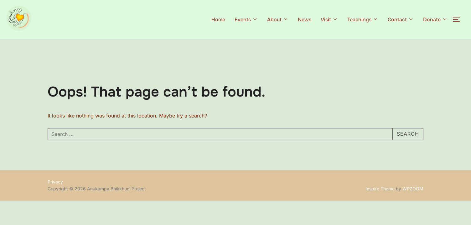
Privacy (55, 181)
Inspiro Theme (380, 188)
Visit (329, 19)
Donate (435, 19)
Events (246, 19)
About (277, 19)
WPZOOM (412, 188)
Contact (401, 19)
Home (218, 19)
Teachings (362, 19)
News (304, 19)
